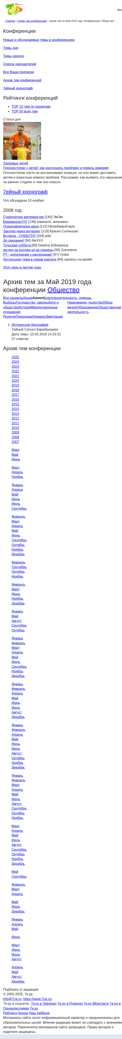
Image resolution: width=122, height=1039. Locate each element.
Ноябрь (17, 477)
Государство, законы (32, 302)
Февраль (18, 516)
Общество (63, 290)
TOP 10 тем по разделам (31, 106)
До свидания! (13, 240)
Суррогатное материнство (23, 217)
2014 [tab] (15, 409)
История (25, 307)
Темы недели (13, 56)
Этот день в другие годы (22, 267)
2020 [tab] (15, 381)
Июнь (16, 459)
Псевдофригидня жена (21, 226)
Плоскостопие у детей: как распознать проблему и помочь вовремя (56, 168)
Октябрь (18, 545)
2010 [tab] (15, 428)
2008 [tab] (15, 437)
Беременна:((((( (15, 222)
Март (16, 450)
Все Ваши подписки (18, 72)
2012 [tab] (15, 418)
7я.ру (34, 1008)
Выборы (9, 302)
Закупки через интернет (21, 231)
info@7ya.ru (12, 999)
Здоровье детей (15, 163)
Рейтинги (10, 1013)
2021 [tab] (15, 376)
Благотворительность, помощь (67, 298)
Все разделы (13, 298)
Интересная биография (30, 325)
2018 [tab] (15, 390)
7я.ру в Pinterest (70, 1003)
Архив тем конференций (22, 80)
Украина (39, 316)
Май (15, 455)
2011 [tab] (15, 423)
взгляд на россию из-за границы (28, 250)
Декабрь (18, 554)
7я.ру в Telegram (43, 1003)
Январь (17, 485)
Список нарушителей (19, 64)
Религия (9, 316)
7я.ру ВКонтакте (96, 1003)
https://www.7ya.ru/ (37, 999)
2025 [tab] (15, 357)
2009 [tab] (15, 432)
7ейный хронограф (18, 88)
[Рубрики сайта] (4, 9)
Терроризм (24, 316)
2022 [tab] (15, 371)
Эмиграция (54, 316)
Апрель (17, 472)
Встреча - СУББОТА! (19, 236)
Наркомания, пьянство (85, 302)
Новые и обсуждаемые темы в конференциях (39, 40)
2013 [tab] (15, 414)
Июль (16, 504)
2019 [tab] (15, 385)
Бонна (23, 1013)
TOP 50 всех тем (25, 111)
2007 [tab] (15, 442)
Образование (87, 307)
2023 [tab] (15, 366)
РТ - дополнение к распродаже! (27, 254)
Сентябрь (19, 508)
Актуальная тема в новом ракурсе (29, 259)
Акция (27, 298)
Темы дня (10, 48)
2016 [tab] (15, 399)
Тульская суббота (17, 245)
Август (17, 621)
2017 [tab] (15, 395)
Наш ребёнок (39, 1013)
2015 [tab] (15, 404)
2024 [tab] (15, 362)
